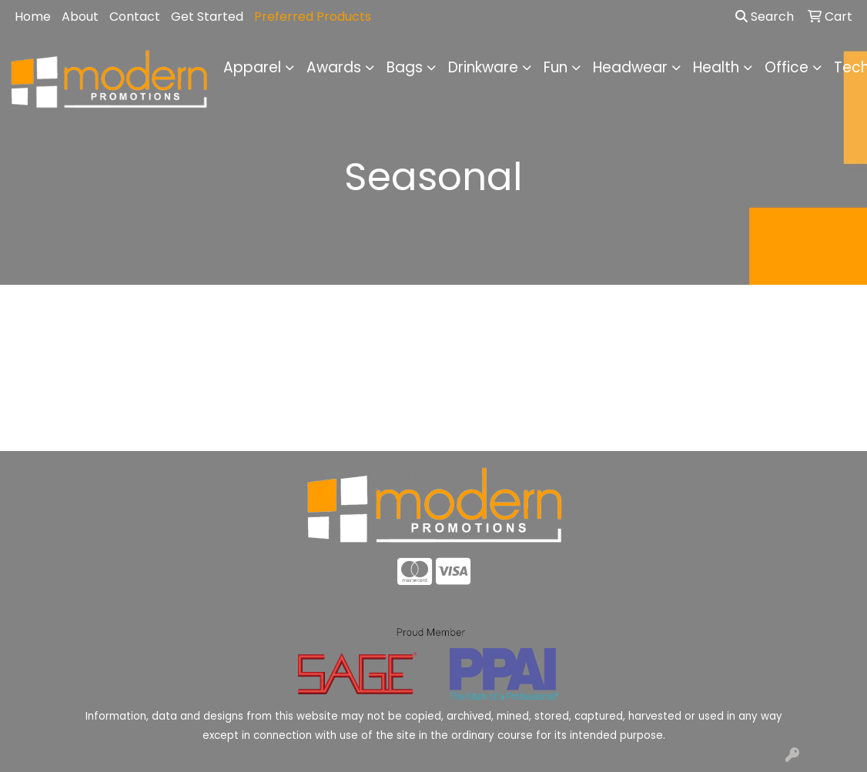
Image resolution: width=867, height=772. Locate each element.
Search (764, 16)
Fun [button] (555, 67)
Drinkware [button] (483, 67)
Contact (134, 16)
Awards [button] (333, 67)
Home (33, 16)
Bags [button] (405, 67)
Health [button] (716, 67)
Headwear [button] (630, 67)
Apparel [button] (252, 67)
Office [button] (786, 67)
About (80, 16)
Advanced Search (758, 427)
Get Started (207, 16)
